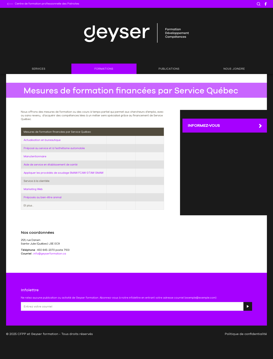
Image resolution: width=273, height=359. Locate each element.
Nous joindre (234, 68)
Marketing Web (33, 189)
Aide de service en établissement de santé (50, 164)
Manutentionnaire (35, 156)
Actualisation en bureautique (42, 139)
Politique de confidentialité (246, 333)
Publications (169, 68)
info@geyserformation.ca (49, 253)
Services (38, 68)
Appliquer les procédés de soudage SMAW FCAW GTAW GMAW (63, 172)
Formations (104, 68)
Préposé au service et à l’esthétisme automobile (54, 148)
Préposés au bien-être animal (42, 197)
